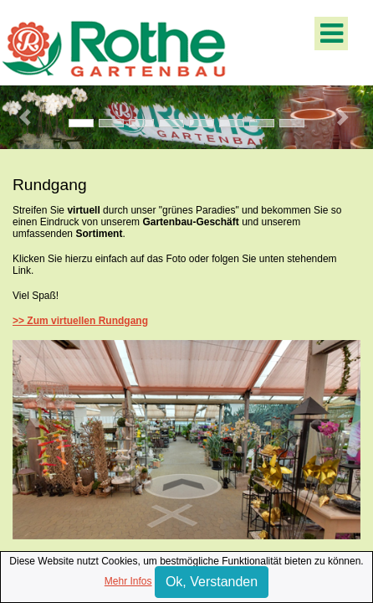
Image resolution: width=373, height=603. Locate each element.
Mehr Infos (128, 581)
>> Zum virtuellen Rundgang (80, 321)
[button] (28, 117)
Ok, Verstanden (212, 582)
